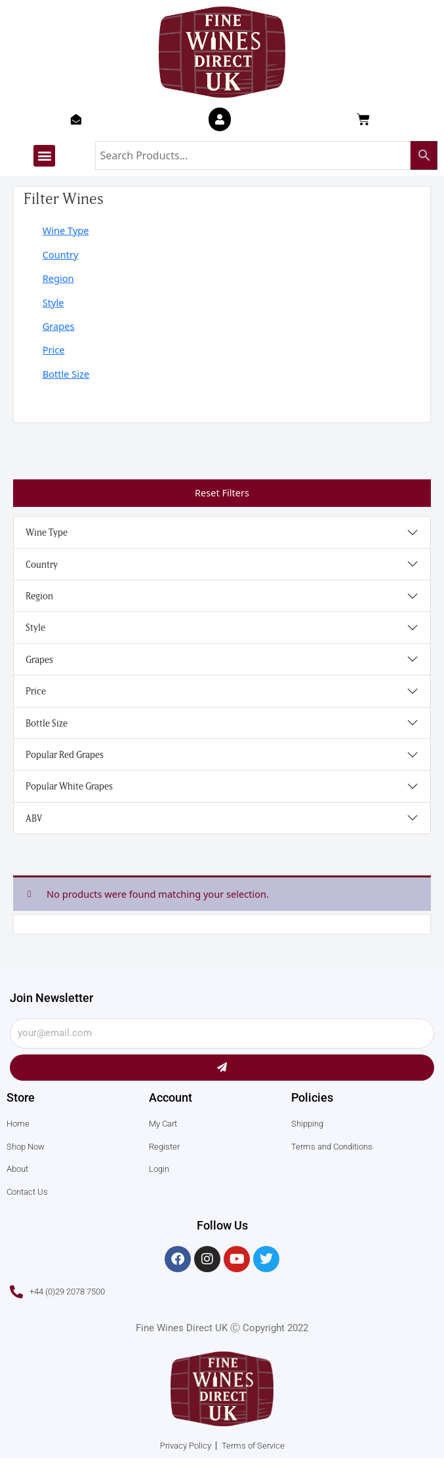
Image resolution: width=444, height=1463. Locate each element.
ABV (34, 818)
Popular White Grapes (69, 786)
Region (58, 278)
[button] (44, 156)
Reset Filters (222, 492)
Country (61, 254)
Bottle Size (66, 373)
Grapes (59, 325)
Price (54, 349)
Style (53, 302)
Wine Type (66, 230)
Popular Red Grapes (65, 754)
